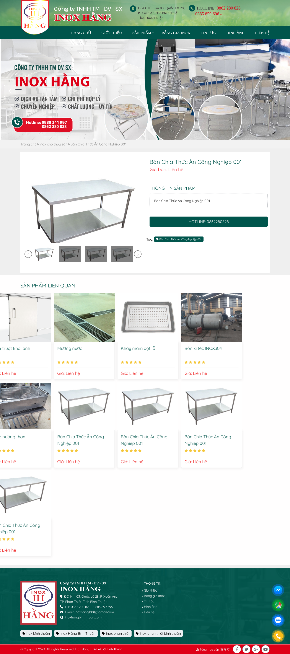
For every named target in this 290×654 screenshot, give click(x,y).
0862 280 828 (229, 8)
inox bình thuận (36, 633)
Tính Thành (114, 649)
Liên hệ (262, 33)
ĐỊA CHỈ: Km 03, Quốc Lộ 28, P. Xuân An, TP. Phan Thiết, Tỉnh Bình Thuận (161, 13)
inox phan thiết (115, 633)
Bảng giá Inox (176, 33)
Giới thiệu (111, 33)
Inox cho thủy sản (53, 144)
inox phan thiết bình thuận (158, 633)
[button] (280, 91)
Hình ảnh (235, 33)
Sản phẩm (141, 33)
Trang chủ (28, 144)
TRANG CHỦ (80, 33)
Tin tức (208, 33)
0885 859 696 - (208, 13)
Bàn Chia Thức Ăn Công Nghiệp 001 (98, 144)
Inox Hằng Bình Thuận (76, 633)
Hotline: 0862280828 (209, 221)
